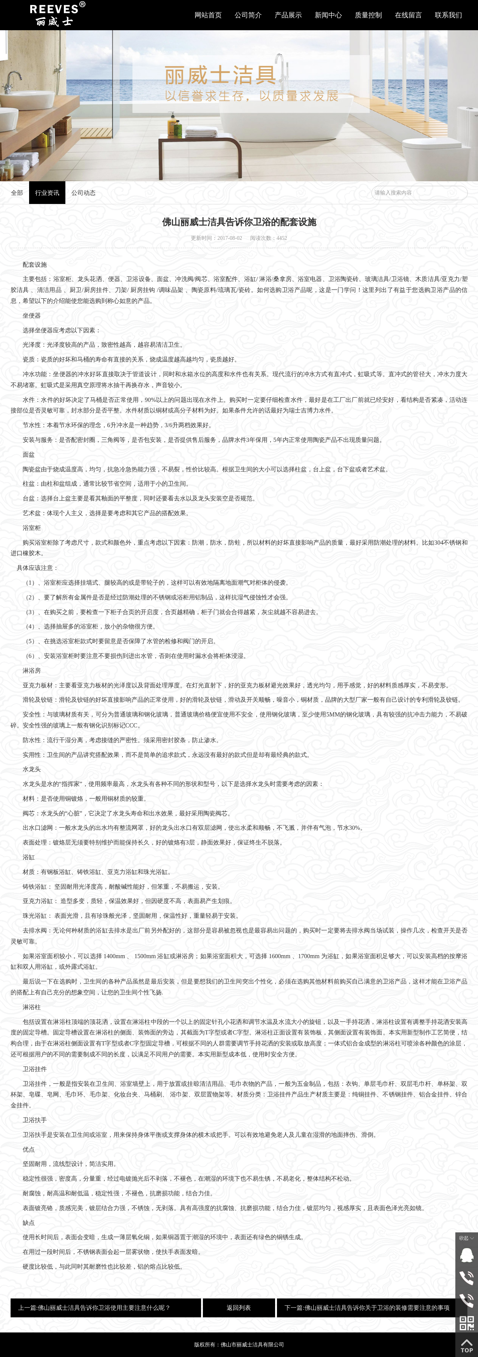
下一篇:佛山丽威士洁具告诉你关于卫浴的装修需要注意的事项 (367, 1308)
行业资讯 (47, 193)
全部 (17, 193)
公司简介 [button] (248, 15)
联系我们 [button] (448, 15)
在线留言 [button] (408, 15)
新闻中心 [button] (328, 15)
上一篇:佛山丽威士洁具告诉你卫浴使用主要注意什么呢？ (94, 1308)
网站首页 (208, 15)
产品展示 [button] (288, 15)
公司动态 (83, 193)
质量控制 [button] (368, 15)
